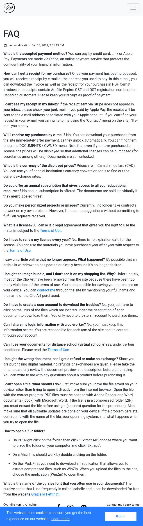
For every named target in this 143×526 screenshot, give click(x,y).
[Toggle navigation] (133, 7)
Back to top (132, 504)
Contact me (114, 504)
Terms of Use (50, 230)
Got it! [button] (120, 516)
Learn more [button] (60, 519)
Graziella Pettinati (45, 494)
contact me (46, 290)
